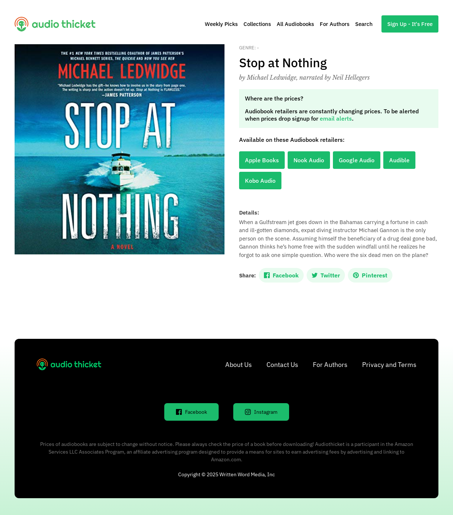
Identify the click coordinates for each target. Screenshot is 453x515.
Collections (257, 24)
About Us (238, 364)
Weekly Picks (221, 24)
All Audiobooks (295, 24)
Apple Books (262, 160)
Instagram (261, 412)
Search (364, 24)
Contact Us (282, 364)
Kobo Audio (260, 180)
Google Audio (357, 160)
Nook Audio (308, 160)
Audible (399, 160)
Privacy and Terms (389, 364)
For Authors (334, 24)
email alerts (336, 118)
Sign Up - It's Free (410, 23)
